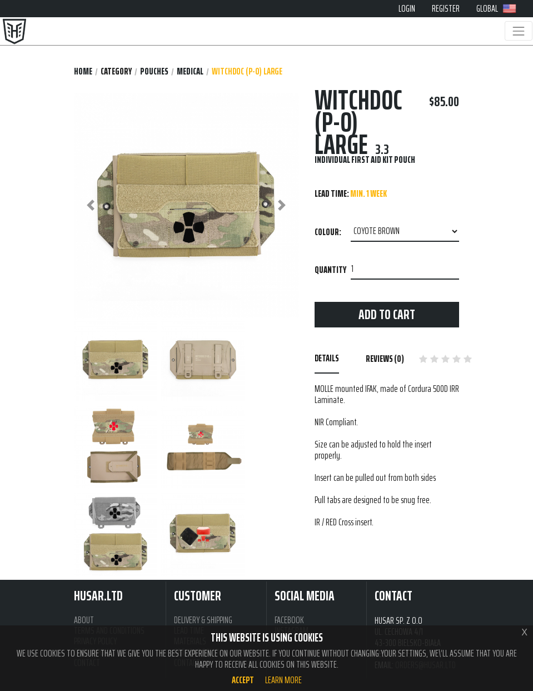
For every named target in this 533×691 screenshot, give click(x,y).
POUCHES (154, 71)
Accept (243, 680)
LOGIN (406, 8)
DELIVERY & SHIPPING (203, 620)
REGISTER (446, 8)
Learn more (283, 680)
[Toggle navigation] (518, 31)
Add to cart (386, 314)
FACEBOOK (289, 620)
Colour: (328, 231)
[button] (91, 205)
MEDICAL (190, 71)
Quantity (330, 269)
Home (83, 71)
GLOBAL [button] (496, 8)
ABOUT (84, 620)
